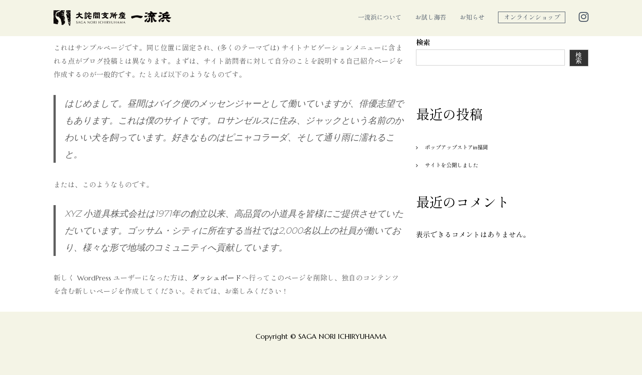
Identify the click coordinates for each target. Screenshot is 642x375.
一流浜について (380, 17)
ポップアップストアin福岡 (456, 147)
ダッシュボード (217, 278)
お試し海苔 (430, 17)
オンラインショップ (532, 17)
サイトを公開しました (451, 165)
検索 (423, 42)
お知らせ (472, 17)
